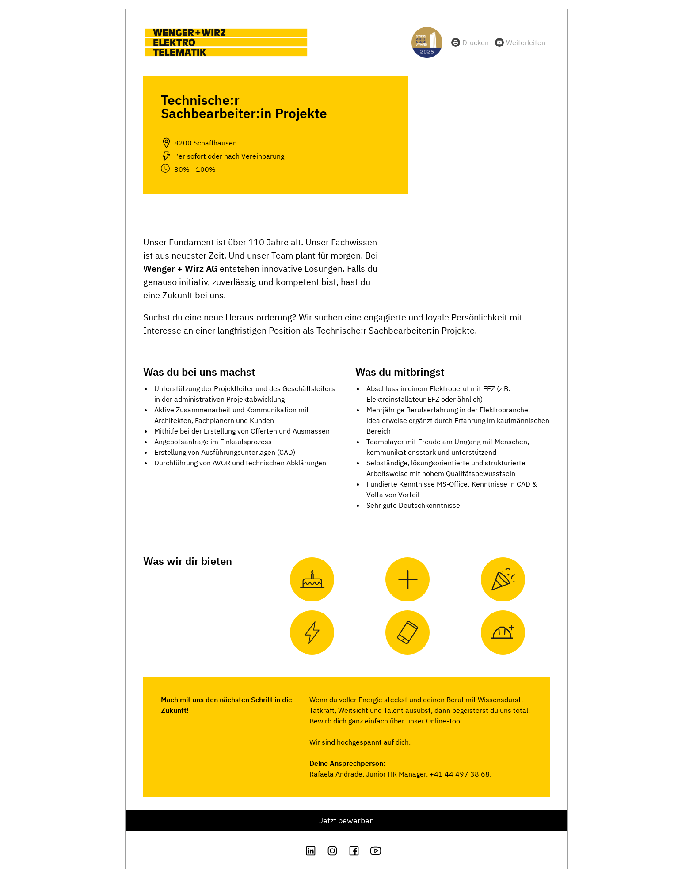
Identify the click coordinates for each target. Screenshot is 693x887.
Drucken (475, 42)
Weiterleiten (525, 42)
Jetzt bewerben (346, 820)
